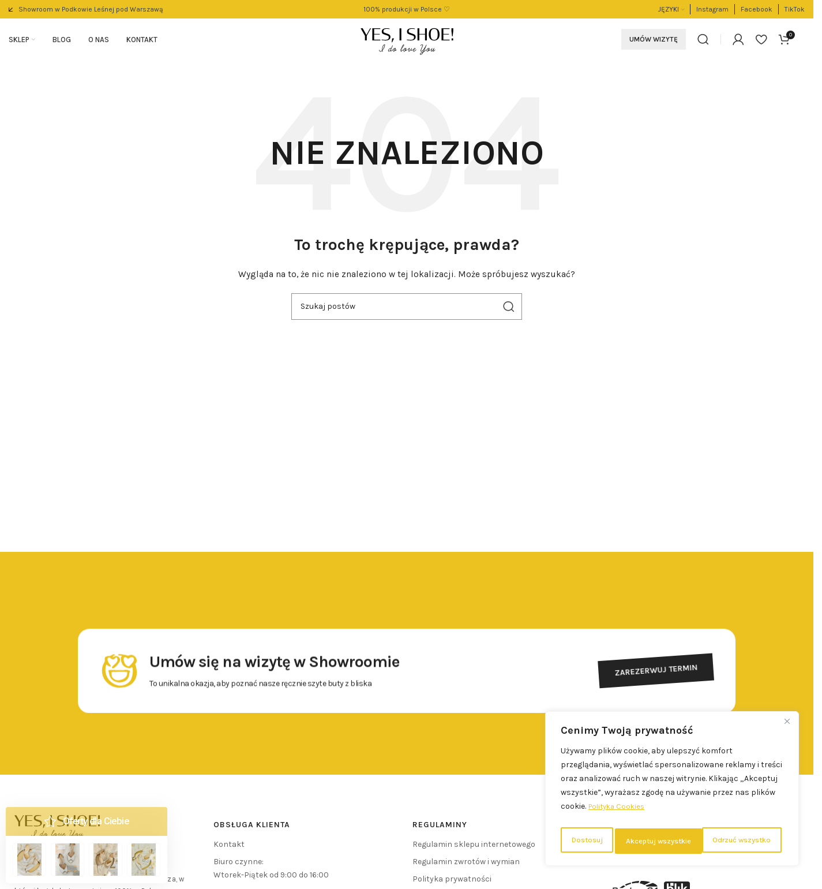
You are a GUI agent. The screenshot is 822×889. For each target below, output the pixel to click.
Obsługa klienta (251, 829)
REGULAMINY (439, 829)
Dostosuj (585, 841)
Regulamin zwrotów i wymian (466, 866)
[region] (672, 791)
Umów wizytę (653, 42)
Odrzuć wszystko (653, 841)
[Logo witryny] (407, 41)
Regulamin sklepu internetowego (473, 848)
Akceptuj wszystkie (740, 841)
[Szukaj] (703, 41)
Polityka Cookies (619, 812)
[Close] (787, 727)
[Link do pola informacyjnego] (86, 9)
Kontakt (229, 848)
